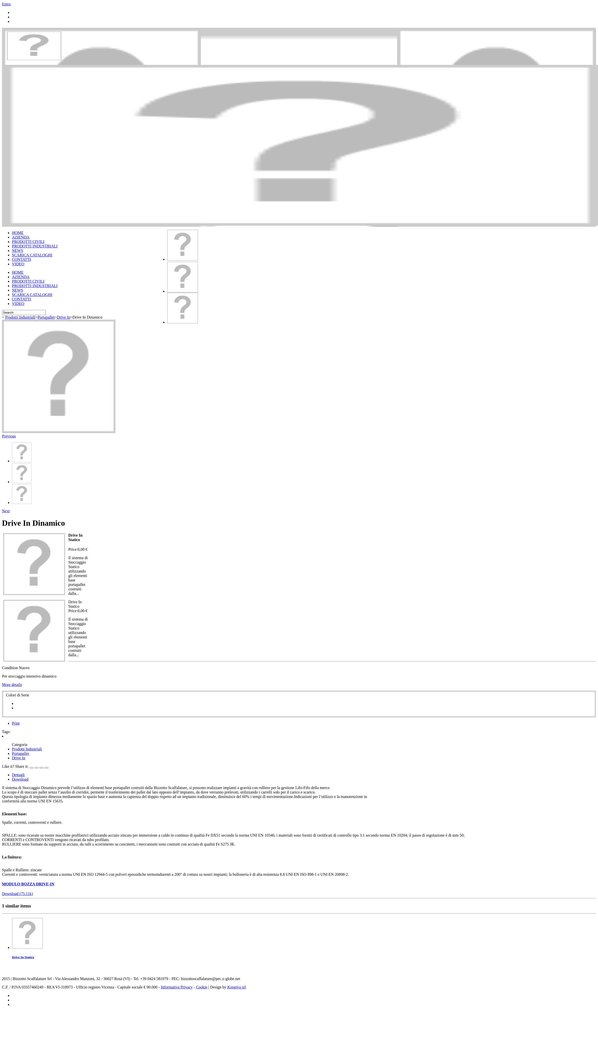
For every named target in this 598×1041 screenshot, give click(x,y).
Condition (10, 668)
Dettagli (18, 775)
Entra (6, 4)
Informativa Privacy (176, 987)
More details (12, 685)
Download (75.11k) (17, 894)
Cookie (201, 987)
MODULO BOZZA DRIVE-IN (28, 884)
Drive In (63, 317)
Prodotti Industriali (20, 317)
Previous (9, 436)
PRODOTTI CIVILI (28, 242)
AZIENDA (20, 237)
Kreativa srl (236, 987)
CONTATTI (21, 259)
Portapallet (45, 317)
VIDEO (18, 264)
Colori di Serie (18, 695)
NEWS (17, 250)
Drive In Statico (23, 957)
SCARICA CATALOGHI (32, 255)
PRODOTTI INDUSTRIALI (34, 246)
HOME (18, 233)
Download (20, 779)
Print (16, 723)
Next (6, 511)
